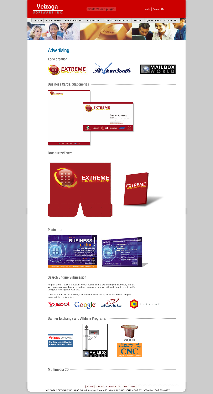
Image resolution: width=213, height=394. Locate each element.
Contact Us (158, 9)
